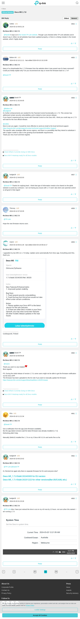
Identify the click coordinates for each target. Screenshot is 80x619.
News (68, 587)
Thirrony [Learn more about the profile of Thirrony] (12, 208)
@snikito (6, 124)
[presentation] (5, 25)
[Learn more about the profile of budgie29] (6, 176)
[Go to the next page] (77, 571)
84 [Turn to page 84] (56, 572)
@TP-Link (7, 219)
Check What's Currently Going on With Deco (19, 152)
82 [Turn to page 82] (35, 572)
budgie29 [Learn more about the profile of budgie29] (13, 174)
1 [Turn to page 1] (14, 572)
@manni (7, 364)
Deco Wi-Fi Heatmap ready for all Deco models (20, 155)
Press (68, 583)
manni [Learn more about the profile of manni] (12, 242)
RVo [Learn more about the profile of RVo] (11, 413)
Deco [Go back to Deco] (4, 9)
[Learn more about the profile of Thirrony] (6, 209)
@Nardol (7, 35)
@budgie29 (7, 111)
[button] (72, 43)
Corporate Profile (7, 587)
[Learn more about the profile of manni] (6, 243)
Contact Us (5, 590)
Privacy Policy (6, 593)
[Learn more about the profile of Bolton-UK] (6, 59)
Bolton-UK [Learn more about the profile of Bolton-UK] (13, 57)
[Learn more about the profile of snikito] (6, 25)
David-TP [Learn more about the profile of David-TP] (17, 97)
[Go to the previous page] (3, 571)
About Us (5, 583)
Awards (68, 590)
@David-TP (7, 75)
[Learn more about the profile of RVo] (6, 415)
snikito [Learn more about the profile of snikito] (12, 24)
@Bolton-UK (8, 108)
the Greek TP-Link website (28, 35)
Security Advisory (72, 593)
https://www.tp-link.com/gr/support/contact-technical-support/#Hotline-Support (29, 128)
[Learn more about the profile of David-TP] (6, 99)
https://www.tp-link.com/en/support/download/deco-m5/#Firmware (25, 380)
